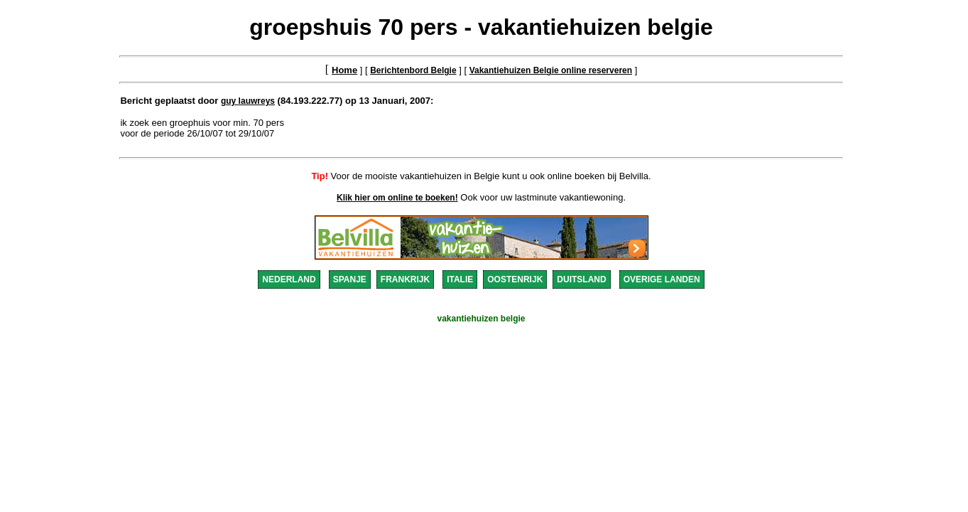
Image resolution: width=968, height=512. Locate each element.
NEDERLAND (288, 279)
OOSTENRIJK (515, 279)
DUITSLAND (581, 279)
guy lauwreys (248, 101)
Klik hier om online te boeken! (397, 198)
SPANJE (349, 279)
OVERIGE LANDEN (662, 279)
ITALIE (460, 279)
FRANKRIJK (405, 279)
